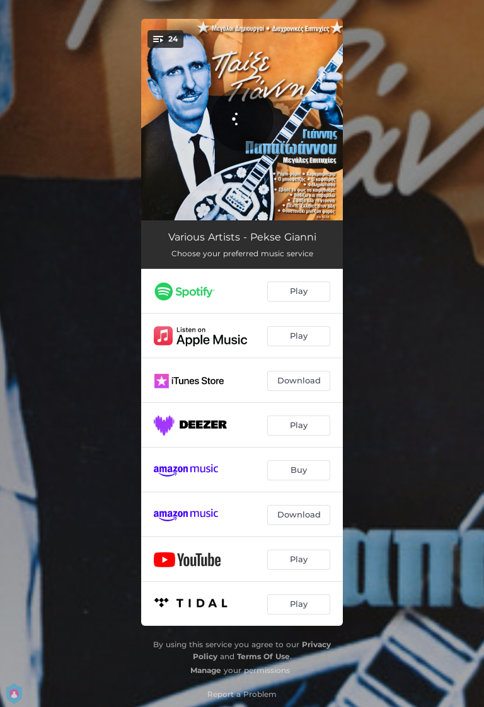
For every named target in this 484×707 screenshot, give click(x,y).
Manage (205, 670)
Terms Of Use (263, 656)
